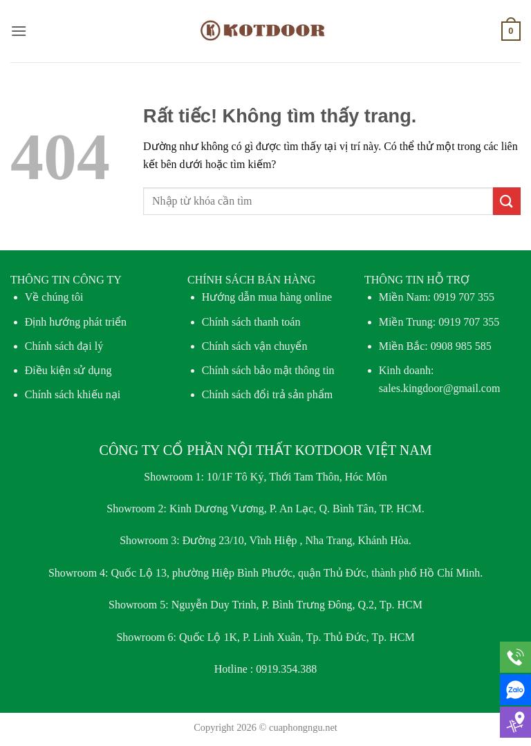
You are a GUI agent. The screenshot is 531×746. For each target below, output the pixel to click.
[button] (18, 31)
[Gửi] (507, 200)
